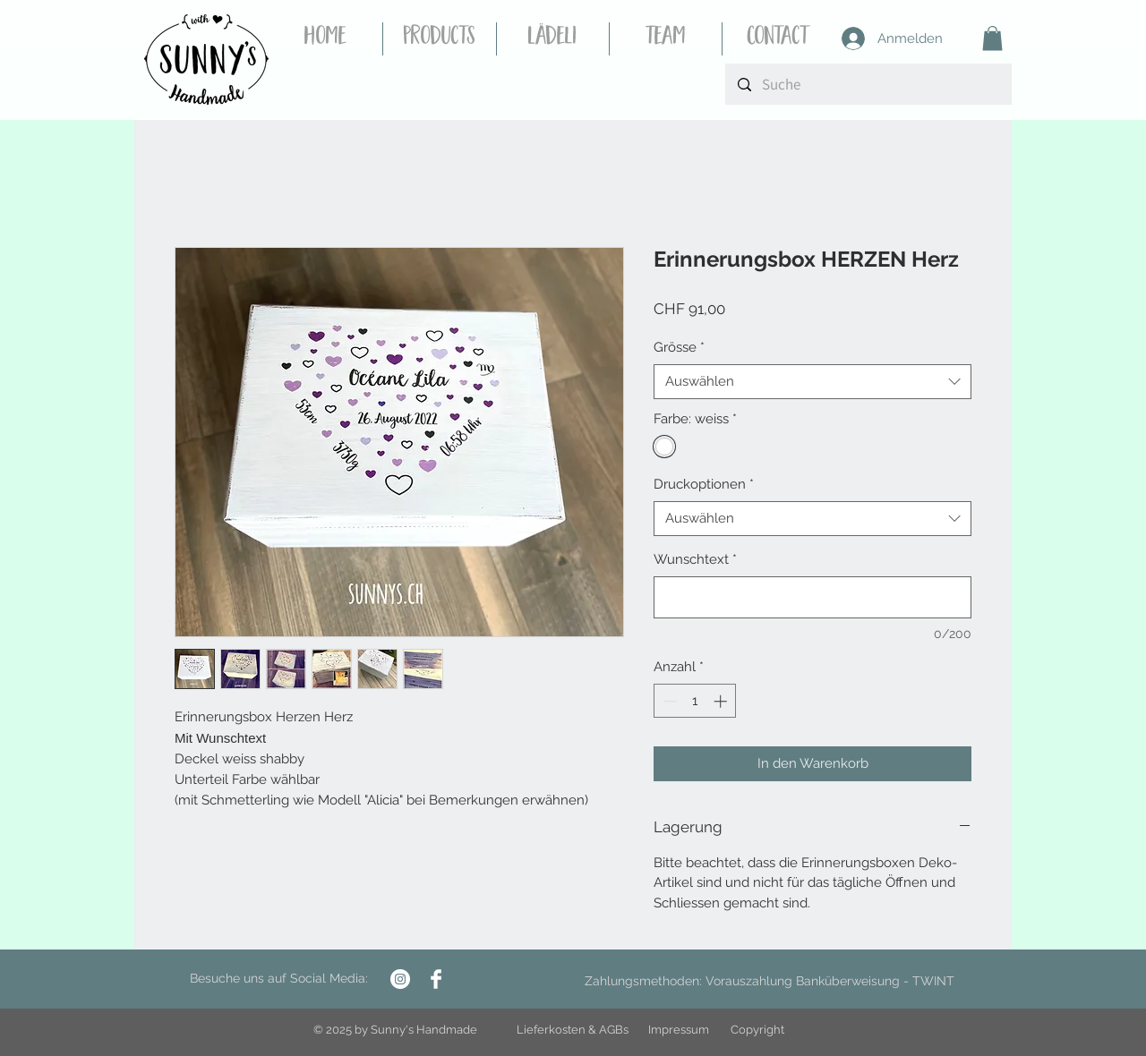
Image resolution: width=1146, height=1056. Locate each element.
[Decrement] (668, 701)
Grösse (679, 347)
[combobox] (812, 381)
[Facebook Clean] (436, 979)
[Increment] (722, 701)
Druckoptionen (704, 484)
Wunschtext (695, 559)
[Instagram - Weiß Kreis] (400, 979)
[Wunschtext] (812, 597)
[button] (992, 38)
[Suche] (868, 84)
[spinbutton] (695, 701)
